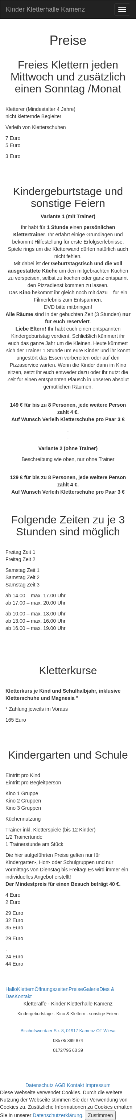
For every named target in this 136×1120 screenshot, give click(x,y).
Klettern (25, 989)
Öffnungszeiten (51, 989)
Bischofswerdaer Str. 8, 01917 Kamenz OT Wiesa (68, 1030)
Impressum (98, 1085)
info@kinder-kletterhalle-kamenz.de (68, 1067)
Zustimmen (100, 1115)
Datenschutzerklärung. (58, 1115)
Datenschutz (39, 1085)
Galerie (91, 989)
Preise (76, 989)
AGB (60, 1085)
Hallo (11, 989)
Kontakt (23, 996)
